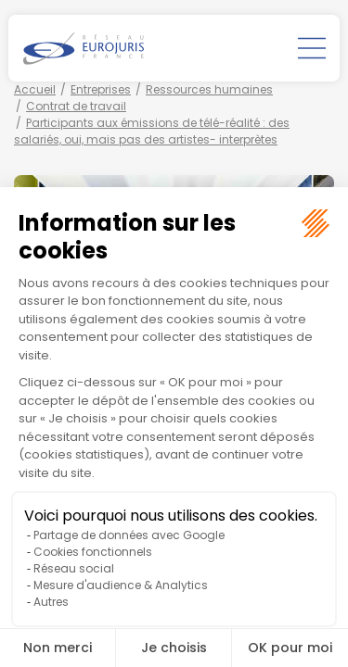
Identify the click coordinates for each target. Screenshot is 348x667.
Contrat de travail (76, 106)
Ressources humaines (209, 89)
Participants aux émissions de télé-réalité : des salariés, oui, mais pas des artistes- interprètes (152, 131)
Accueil (35, 89)
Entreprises (101, 89)
